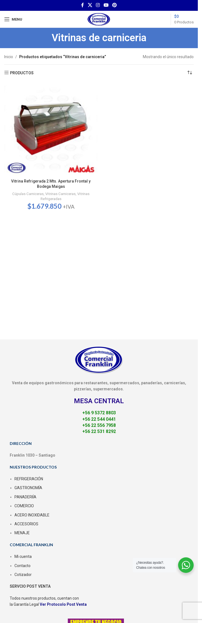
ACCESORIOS (26, 524)
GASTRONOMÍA (28, 488)
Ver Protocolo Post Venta (63, 604)
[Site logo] (99, 19)
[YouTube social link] (106, 5)
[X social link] (90, 5)
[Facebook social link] (82, 5)
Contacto (22, 565)
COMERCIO (24, 506)
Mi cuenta (23, 556)
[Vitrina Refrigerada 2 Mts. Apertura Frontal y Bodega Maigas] (51, 129)
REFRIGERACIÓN (28, 479)
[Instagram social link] (98, 5)
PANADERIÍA (25, 497)
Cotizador (23, 574)
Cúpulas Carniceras (28, 194)
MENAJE (22, 533)
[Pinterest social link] (114, 5)
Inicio (8, 57)
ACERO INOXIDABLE (31, 515)
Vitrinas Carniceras (60, 194)
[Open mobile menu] (13, 19)
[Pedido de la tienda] (189, 73)
